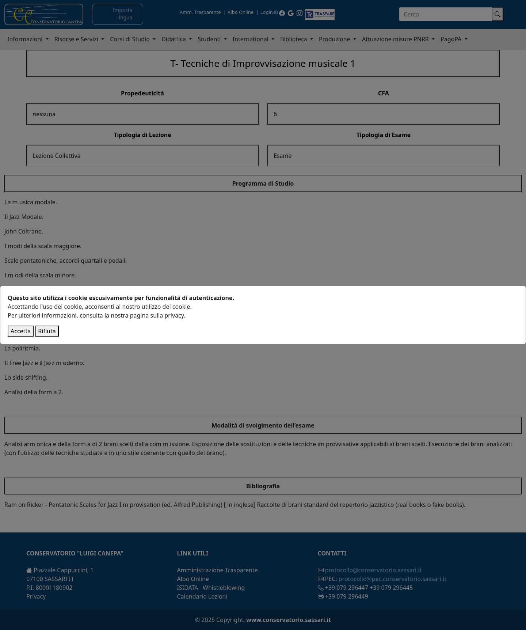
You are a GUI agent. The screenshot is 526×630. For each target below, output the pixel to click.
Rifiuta (47, 331)
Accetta (21, 331)
